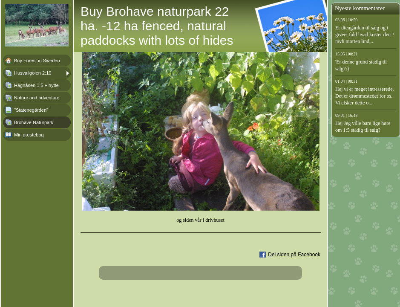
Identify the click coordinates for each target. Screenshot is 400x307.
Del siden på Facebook (294, 255)
